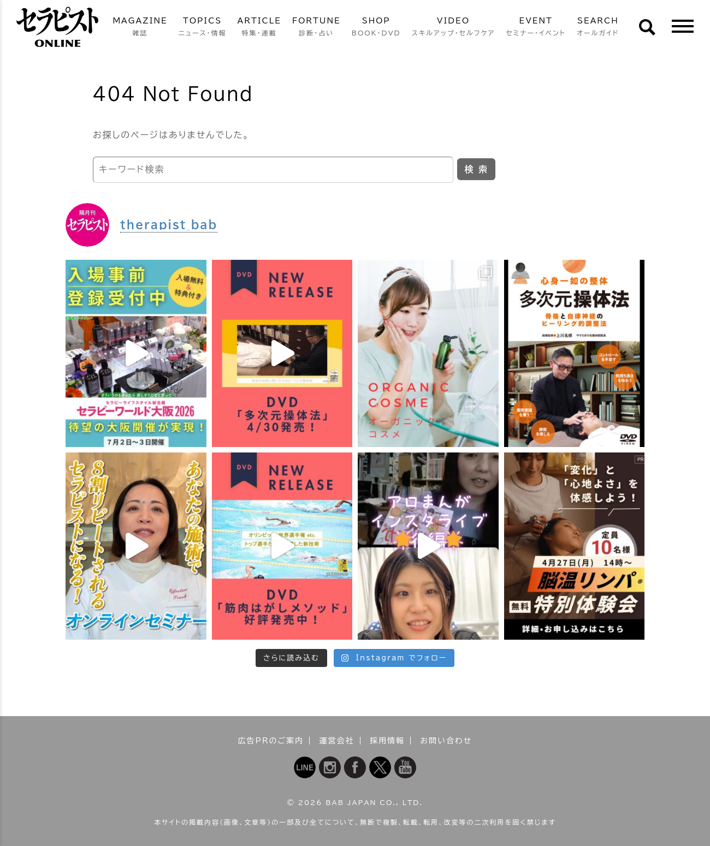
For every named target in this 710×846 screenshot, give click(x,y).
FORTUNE (316, 27)
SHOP (376, 27)
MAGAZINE (140, 27)
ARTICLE (259, 27)
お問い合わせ (446, 740)
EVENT (536, 27)
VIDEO (453, 27)
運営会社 (336, 740)
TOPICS (203, 27)
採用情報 (387, 740)
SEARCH (598, 27)
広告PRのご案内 (271, 740)
